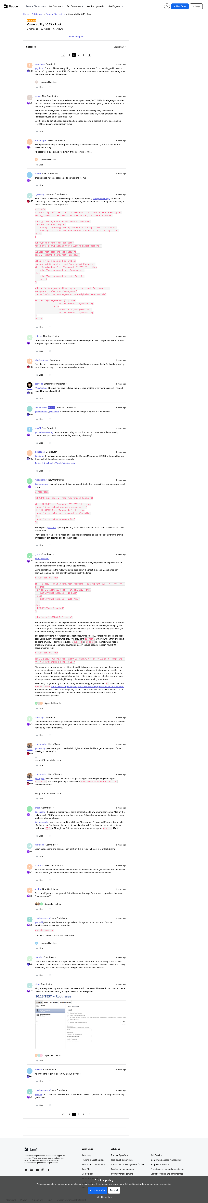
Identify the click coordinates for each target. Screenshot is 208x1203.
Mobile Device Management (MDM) (128, 1161)
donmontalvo (41, 741)
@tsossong (40, 745)
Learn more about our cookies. (157, 1184)
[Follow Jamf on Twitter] (26, 1167)
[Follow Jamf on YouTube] (37, 1167)
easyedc (39, 380)
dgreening (39, 194)
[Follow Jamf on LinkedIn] (31, 1166)
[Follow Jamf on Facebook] (48, 1166)
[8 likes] (48, 700)
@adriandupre (41, 481)
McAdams (39, 841)
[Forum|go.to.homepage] (11, 6)
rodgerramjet (41, 477)
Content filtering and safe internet (167, 1170)
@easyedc (54, 408)
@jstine (38, 1091)
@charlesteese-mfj (44, 429)
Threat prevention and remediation (167, 1166)
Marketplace (87, 1170)
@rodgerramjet (42, 555)
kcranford (39, 862)
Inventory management (122, 1170)
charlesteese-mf (43, 915)
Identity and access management (166, 1157)
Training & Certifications (93, 1157)
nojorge (38, 333)
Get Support (56, 6)
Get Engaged (115, 6)
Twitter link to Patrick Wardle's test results (55, 460)
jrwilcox (38, 1066)
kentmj (38, 886)
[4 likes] (48, 900)
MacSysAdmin (42, 357)
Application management (122, 1166)
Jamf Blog (86, 1166)
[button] (180, 6)
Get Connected (75, 6)
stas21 (38, 173)
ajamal (38, 96)
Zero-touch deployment (122, 1157)
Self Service (156, 1152)
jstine (37, 981)
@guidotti (39, 68)
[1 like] (45, 82)
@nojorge (39, 453)
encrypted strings (101, 198)
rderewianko (41, 404)
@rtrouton (51, 524)
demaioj (38, 954)
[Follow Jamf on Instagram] (42, 1166)
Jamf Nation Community (93, 1161)
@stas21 (39, 919)
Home (26, 14)
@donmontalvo (42, 819)
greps (37, 551)
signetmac (40, 64)
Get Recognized (96, 6)
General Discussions (36, 6)
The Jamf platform (119, 1152)
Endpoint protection (160, 1161)
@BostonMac (41, 385)
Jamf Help (86, 1152)
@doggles (39, 775)
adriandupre (40, 140)
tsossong (39, 714)
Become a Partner (90, 1175)
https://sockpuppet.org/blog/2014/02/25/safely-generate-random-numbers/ (87, 683)
